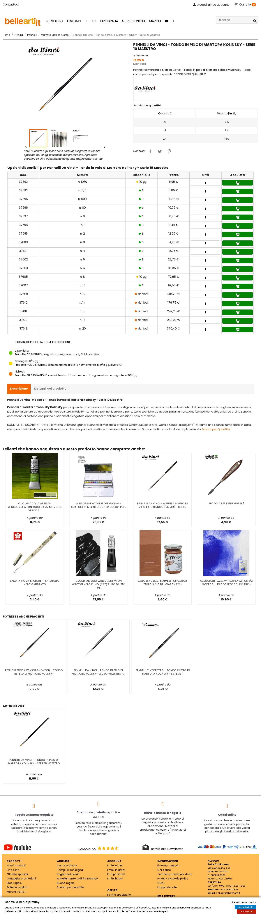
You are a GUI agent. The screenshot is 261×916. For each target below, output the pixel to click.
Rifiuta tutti (247, 911)
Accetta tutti (245, 907)
